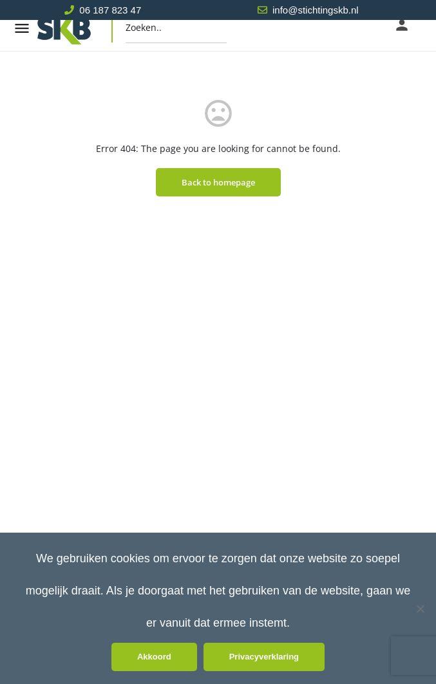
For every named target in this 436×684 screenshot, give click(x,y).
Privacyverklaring (264, 656)
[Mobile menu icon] (22, 28)
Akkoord (154, 656)
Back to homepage (218, 182)
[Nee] (419, 608)
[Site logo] (76, 28)
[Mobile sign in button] (401, 25)
